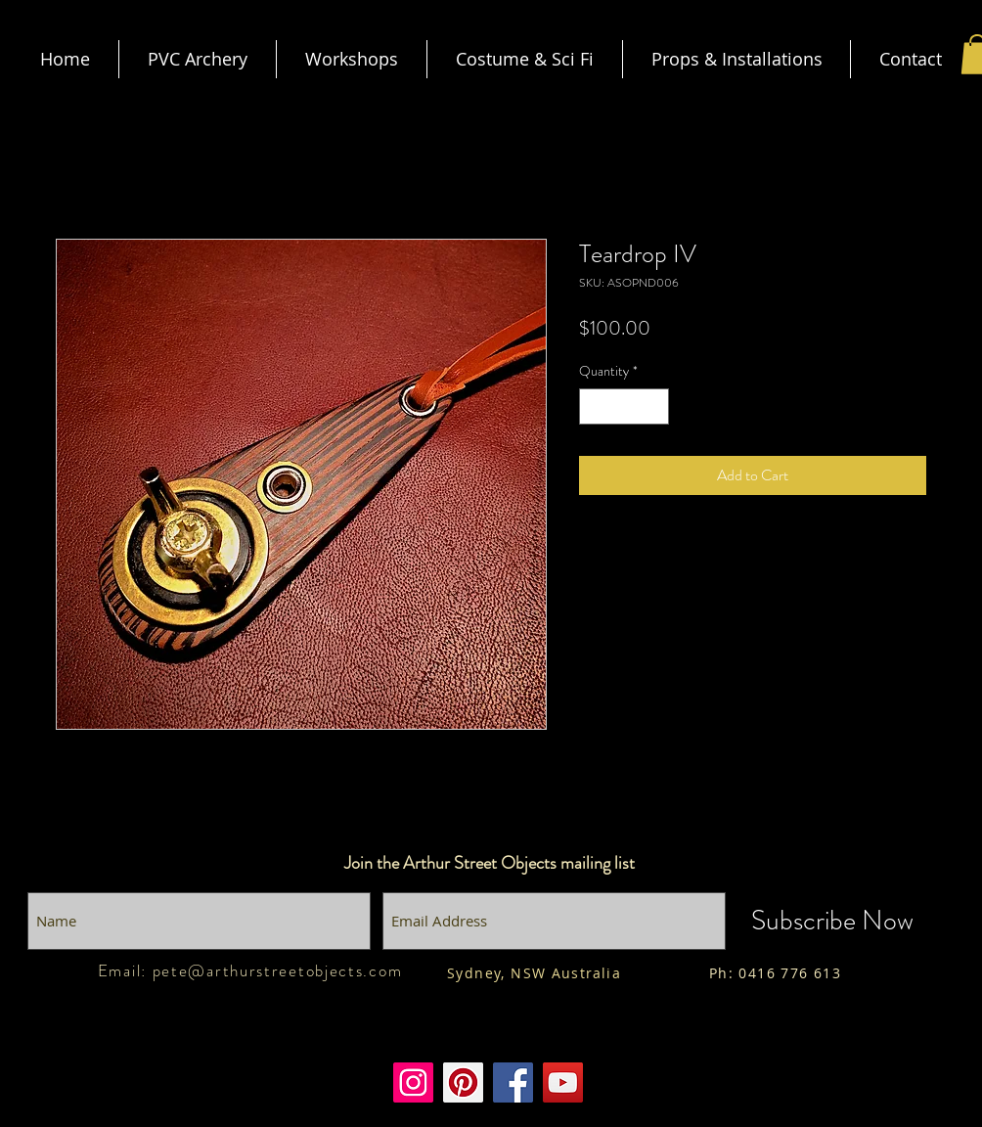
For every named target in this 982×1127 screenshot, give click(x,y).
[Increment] (654, 406)
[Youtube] (563, 1082)
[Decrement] (594, 406)
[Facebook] (513, 1082)
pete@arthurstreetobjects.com (278, 970)
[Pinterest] (463, 1082)
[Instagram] (413, 1082)
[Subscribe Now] (832, 921)
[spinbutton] (624, 406)
